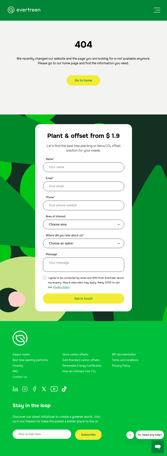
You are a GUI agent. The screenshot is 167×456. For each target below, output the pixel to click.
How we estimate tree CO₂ (79, 371)
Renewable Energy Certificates (81, 365)
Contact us (20, 377)
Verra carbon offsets (75, 354)
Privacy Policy (61, 287)
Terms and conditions (125, 360)
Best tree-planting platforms (30, 360)
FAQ (15, 371)
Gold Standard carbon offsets (80, 360)
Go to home (83, 80)
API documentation (124, 354)
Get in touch (83, 299)
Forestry (18, 365)
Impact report (21, 354)
